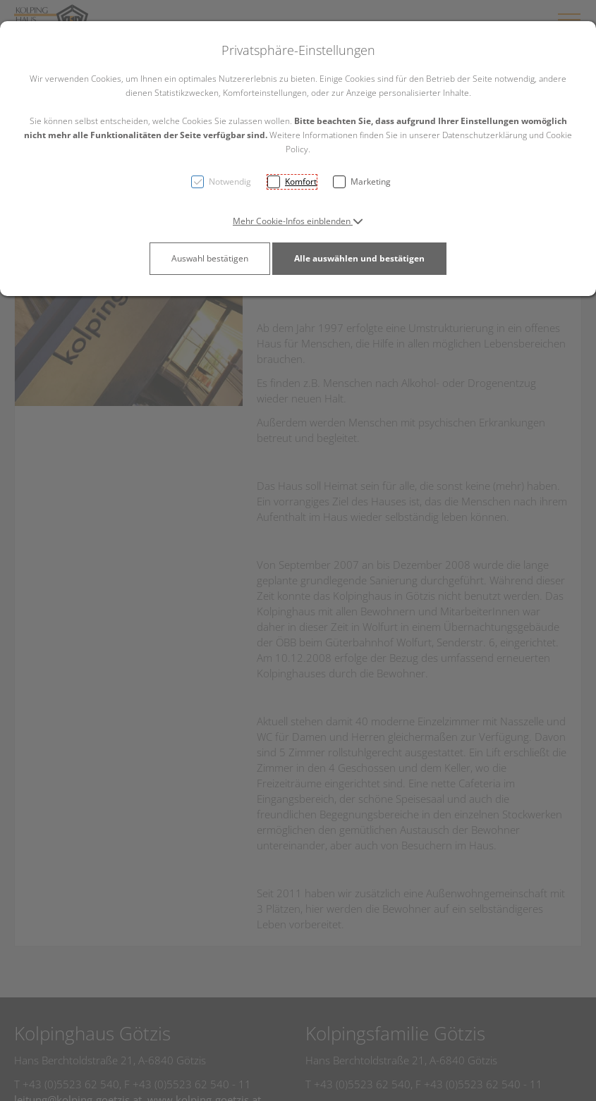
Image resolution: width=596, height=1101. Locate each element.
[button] (298, 221)
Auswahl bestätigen (209, 258)
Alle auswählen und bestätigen (359, 258)
